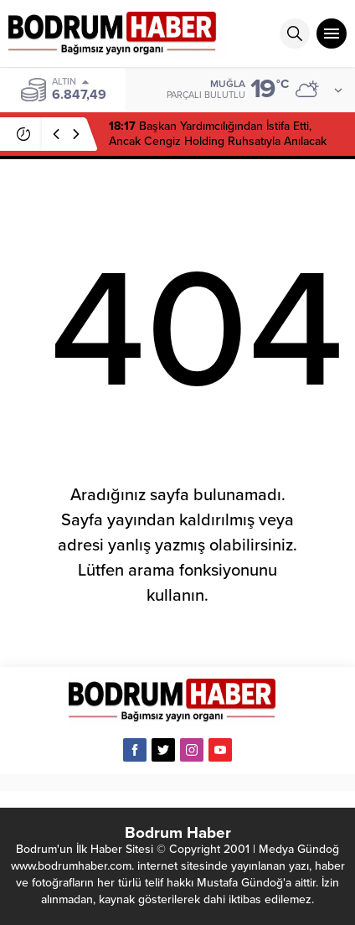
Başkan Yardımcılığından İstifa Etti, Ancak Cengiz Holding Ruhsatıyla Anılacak (218, 133)
